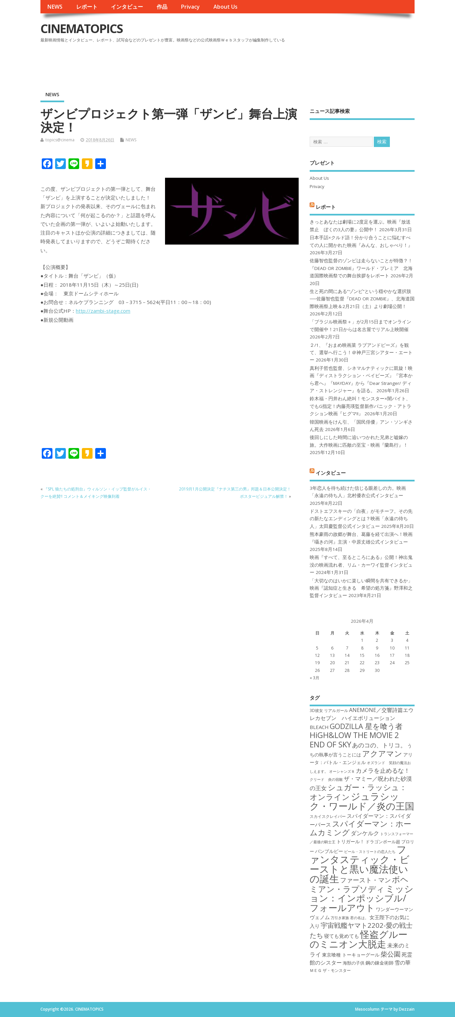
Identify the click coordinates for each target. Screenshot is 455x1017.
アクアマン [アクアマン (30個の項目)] (382, 753)
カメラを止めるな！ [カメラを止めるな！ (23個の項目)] (383, 770)
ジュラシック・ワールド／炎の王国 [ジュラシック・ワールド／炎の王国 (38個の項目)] (362, 801)
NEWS (54, 6)
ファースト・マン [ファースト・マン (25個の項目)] (365, 879)
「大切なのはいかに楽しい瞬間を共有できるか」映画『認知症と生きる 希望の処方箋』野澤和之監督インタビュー (361, 588)
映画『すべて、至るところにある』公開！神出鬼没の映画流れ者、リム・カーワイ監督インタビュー (361, 564)
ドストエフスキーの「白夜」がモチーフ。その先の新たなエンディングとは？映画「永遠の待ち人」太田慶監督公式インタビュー (361, 518)
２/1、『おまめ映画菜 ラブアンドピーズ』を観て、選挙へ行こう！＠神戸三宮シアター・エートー (361, 352)
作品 (162, 6)
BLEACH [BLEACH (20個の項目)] (319, 727)
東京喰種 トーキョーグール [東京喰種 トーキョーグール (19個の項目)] (351, 955)
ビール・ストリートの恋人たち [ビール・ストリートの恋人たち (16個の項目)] (370, 851)
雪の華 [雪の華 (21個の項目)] (403, 962)
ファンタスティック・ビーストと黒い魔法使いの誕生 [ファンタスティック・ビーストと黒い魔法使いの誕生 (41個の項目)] (360, 864)
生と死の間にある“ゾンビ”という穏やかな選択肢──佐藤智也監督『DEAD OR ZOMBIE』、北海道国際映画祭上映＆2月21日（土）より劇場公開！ (362, 298)
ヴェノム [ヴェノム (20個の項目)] (320, 917)
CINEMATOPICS (81, 28)
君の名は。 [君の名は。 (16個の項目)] (359, 917)
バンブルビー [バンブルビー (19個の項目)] (329, 851)
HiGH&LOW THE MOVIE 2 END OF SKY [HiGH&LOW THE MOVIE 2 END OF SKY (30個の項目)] (354, 739)
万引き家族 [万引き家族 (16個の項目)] (340, 917)
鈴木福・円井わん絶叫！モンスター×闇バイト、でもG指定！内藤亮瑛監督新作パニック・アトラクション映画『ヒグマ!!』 (360, 406)
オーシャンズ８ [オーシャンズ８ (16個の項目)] (342, 771)
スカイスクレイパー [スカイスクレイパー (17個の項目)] (328, 816)
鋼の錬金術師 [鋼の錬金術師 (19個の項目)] (379, 963)
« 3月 (314, 678)
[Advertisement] (287, 63)
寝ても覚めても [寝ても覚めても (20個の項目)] (341, 935)
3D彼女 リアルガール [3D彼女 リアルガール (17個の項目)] (329, 710)
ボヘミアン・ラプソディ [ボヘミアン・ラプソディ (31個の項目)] (359, 884)
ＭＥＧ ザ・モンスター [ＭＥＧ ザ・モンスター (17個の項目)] (330, 970)
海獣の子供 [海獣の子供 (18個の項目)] (353, 963)
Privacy (190, 6)
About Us (225, 6)
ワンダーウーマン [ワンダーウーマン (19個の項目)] (394, 909)
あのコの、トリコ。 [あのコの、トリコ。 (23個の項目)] (379, 745)
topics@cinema (59, 140)
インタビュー (127, 6)
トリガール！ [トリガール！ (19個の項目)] (350, 841)
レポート (87, 6)
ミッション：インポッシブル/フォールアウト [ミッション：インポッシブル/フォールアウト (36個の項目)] (362, 898)
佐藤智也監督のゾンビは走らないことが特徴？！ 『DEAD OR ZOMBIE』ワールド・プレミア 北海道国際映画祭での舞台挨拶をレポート (361, 268)
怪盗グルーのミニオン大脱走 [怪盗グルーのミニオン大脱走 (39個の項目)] (359, 939)
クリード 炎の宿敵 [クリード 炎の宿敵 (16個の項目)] (326, 779)
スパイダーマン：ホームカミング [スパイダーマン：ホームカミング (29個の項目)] (360, 828)
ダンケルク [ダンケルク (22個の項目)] (365, 833)
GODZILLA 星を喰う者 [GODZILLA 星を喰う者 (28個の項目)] (366, 726)
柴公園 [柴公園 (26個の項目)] (391, 954)
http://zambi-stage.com (103, 310)
